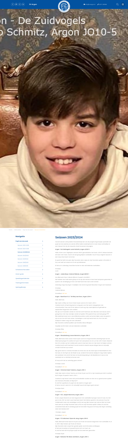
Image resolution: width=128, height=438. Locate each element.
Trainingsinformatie (22, 284)
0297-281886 (102, 4)
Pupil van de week (22, 243)
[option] (64, 118)
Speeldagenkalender (22, 280)
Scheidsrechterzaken (23, 271)
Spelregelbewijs (21, 289)
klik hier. (65, 295)
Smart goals (20, 275)
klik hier (65, 334)
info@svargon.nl (90, 4)
